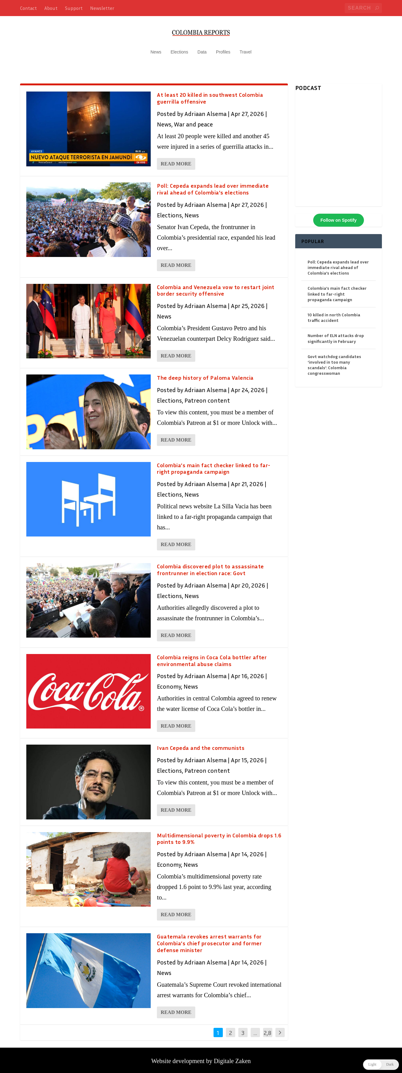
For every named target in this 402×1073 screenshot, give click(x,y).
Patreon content (207, 397)
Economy (169, 683)
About (51, 8)
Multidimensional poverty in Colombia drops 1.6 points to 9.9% (219, 836)
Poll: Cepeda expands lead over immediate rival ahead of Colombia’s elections (213, 186)
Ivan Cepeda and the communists (200, 745)
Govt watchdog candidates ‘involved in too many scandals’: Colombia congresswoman (334, 362)
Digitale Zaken (232, 1058)
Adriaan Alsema (205, 111)
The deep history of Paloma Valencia (205, 375)
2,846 (267, 1034)
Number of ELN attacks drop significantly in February (336, 335)
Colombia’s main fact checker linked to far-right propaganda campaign (213, 465)
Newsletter (102, 8)
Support (74, 8)
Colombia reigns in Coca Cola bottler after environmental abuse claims (212, 658)
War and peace (193, 121)
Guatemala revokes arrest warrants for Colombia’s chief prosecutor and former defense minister (209, 940)
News (155, 49)
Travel (245, 49)
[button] (381, 1064)
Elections (179, 49)
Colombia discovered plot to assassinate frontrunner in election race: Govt (210, 567)
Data (202, 49)
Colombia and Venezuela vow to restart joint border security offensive (215, 287)
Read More (176, 161)
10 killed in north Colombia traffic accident (334, 315)
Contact (28, 8)
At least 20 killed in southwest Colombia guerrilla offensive (210, 95)
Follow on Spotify (339, 217)
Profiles (223, 49)
